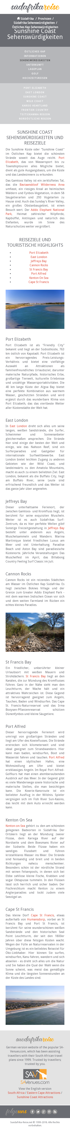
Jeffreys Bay (39, 261)
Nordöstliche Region (35, 118)
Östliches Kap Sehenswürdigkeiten (35, 27)
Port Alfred (38, 273)
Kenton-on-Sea (15, 826)
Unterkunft (35, 65)
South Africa (16, 1093)
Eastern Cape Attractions (43, 1093)
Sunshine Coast (35, 96)
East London (35, 92)
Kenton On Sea (38, 278)
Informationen (35, 56)
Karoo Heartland (35, 105)
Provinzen (44, 19)
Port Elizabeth (35, 88)
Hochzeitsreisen (35, 78)
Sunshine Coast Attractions (35, 1097)
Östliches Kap (35, 51)
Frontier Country (35, 110)
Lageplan (35, 69)
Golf (35, 73)
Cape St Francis (39, 282)
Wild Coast (35, 101)
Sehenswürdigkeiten (35, 60)
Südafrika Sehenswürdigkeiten (34, 23)
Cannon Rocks (39, 265)
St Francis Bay (38, 269)
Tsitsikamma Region (35, 114)
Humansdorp (36, 919)
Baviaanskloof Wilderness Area (42, 184)
